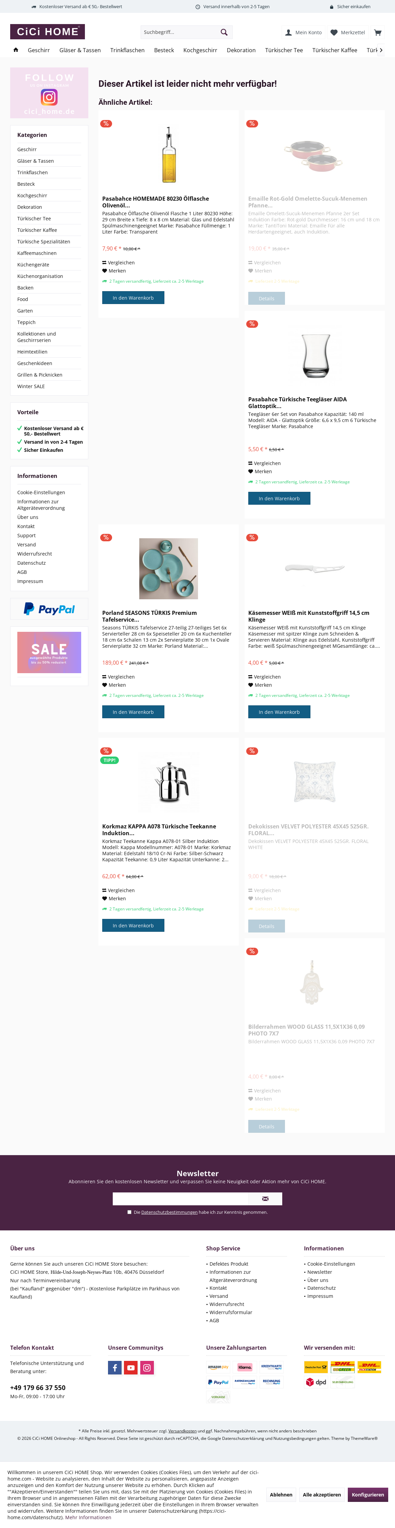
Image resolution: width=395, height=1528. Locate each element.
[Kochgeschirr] (200, 50)
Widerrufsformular (231, 1312)
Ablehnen (281, 1494)
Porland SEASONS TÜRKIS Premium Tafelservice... (149, 616)
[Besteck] (164, 50)
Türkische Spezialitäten (43, 241)
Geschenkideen (34, 363)
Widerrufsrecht (34, 553)
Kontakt (26, 526)
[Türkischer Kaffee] (335, 50)
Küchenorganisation (40, 276)
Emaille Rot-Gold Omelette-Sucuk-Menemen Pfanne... (307, 202)
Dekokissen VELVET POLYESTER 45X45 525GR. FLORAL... (308, 830)
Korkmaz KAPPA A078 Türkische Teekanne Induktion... (159, 830)
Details (266, 298)
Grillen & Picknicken (39, 374)
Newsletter (319, 1272)
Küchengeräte (33, 264)
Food (22, 299)
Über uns (27, 517)
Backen (25, 287)
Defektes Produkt (229, 1264)
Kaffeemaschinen (37, 253)
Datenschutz (31, 563)
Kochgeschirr (32, 195)
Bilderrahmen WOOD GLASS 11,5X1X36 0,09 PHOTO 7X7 (306, 1030)
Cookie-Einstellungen (41, 492)
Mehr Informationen (88, 1517)
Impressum (30, 581)
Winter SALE (31, 386)
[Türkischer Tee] (284, 50)
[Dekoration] (241, 50)
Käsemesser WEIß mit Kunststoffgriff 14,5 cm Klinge (309, 616)
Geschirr (27, 149)
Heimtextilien (32, 351)
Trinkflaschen (32, 172)
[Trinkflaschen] (127, 50)
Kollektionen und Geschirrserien (36, 336)
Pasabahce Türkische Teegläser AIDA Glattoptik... (297, 402)
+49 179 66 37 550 (38, 1387)
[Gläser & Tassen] (80, 50)
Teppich (26, 322)
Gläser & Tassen (35, 161)
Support (26, 535)
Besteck (26, 184)
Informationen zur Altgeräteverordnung (41, 504)
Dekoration (29, 207)
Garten (25, 310)
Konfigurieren (368, 1494)
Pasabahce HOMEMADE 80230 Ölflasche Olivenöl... (155, 202)
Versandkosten (182, 1431)
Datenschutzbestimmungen (169, 1212)
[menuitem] (378, 32)
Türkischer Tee (34, 218)
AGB (22, 572)
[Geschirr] (39, 50)
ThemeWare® (364, 1438)
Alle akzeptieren (322, 1494)
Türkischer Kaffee (37, 230)
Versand (26, 544)
